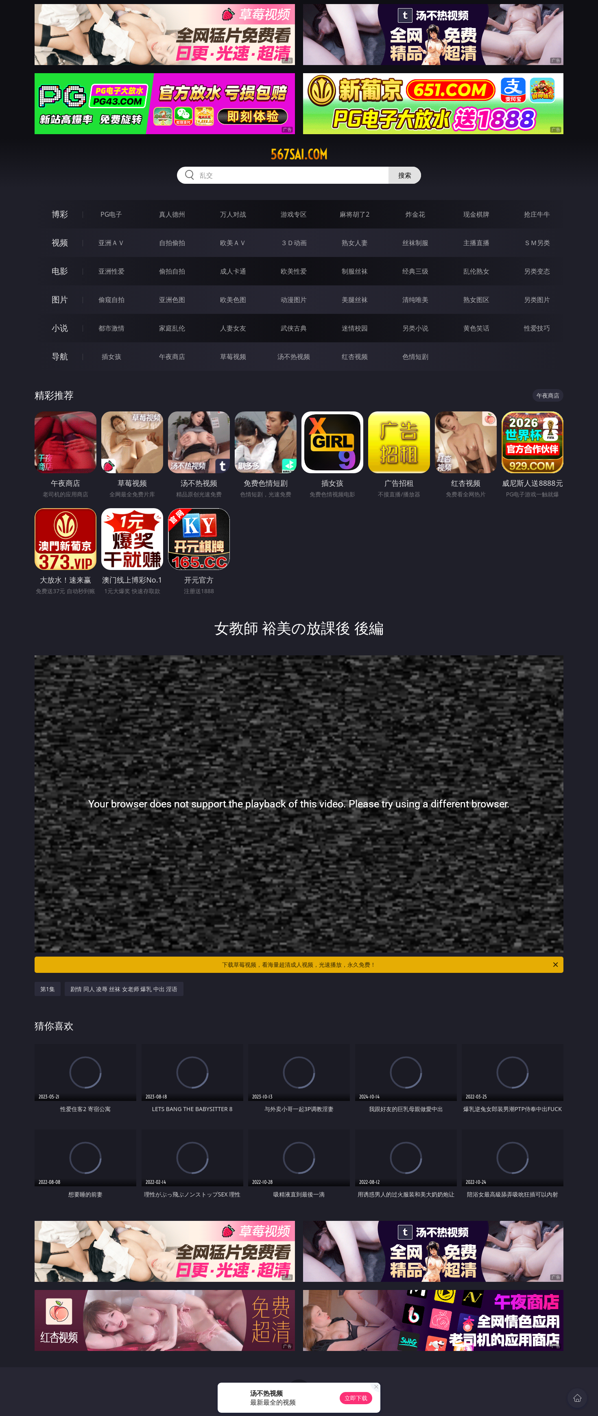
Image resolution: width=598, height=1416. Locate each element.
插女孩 (111, 356)
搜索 (404, 175)
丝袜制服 (415, 242)
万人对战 (233, 214)
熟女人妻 (355, 242)
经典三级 (415, 271)
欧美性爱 (294, 271)
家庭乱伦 (172, 328)
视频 (60, 242)
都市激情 (111, 328)
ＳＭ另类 (537, 242)
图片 (60, 299)
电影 (60, 270)
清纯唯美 (415, 299)
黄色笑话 (476, 328)
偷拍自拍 (172, 271)
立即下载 (356, 1398)
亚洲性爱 (111, 271)
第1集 (47, 989)
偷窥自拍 (111, 299)
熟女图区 (476, 299)
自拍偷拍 (172, 242)
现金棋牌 (476, 214)
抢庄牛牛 (537, 214)
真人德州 (172, 214)
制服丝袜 (355, 271)
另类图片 (537, 299)
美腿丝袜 (355, 299)
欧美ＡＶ (233, 242)
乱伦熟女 (476, 271)
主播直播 (476, 242)
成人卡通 (233, 271)
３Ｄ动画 (294, 242)
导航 (60, 356)
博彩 (60, 214)
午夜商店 (172, 356)
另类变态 (537, 271)
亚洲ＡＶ (111, 242)
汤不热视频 (293, 356)
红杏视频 (355, 356)
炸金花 (415, 214)
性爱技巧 (537, 328)
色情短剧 (415, 356)
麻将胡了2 (354, 214)
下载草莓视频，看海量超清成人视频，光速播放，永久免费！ (390, 965)
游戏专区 (294, 214)
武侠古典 (294, 328)
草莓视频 (233, 356)
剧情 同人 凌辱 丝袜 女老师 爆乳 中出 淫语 (123, 989)
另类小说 (415, 328)
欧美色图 (233, 299)
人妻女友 (233, 328)
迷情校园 (355, 328)
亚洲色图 (172, 299)
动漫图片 (294, 299)
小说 (60, 327)
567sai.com (299, 154)
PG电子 (111, 214)
